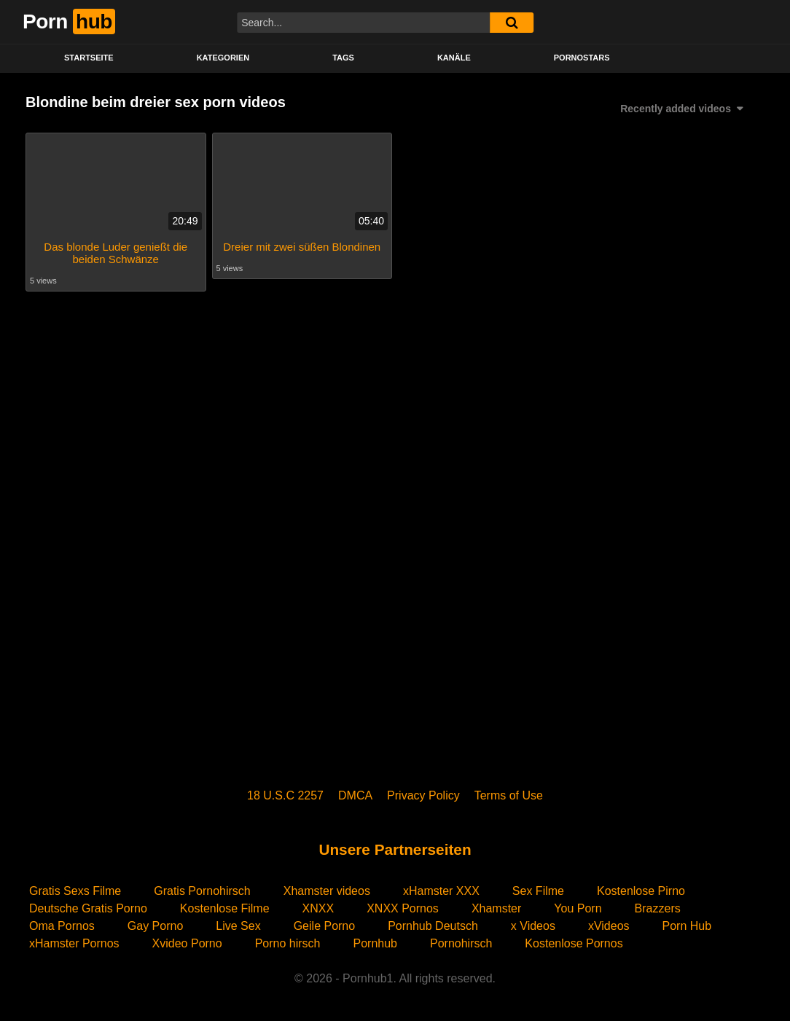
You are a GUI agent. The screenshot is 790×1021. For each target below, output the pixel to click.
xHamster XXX (441, 891)
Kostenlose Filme (225, 908)
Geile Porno (325, 926)
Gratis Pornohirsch (202, 891)
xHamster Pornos (74, 943)
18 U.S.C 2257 (285, 795)
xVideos (609, 926)
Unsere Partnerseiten (394, 849)
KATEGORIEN (223, 57)
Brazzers (658, 908)
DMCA (355, 795)
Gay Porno (155, 926)
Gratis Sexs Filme (75, 891)
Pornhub (375, 943)
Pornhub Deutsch (433, 926)
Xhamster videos (326, 891)
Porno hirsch (288, 943)
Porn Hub (687, 926)
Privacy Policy (423, 795)
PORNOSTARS (582, 57)
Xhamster (496, 908)
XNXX (318, 908)
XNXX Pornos (403, 908)
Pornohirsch (461, 943)
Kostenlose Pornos (573, 943)
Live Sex (238, 926)
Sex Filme (538, 891)
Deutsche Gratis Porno (88, 908)
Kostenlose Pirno (641, 891)
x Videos (533, 926)
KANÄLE (454, 57)
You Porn (577, 908)
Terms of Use (508, 795)
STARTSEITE (89, 57)
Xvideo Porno (187, 943)
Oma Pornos (62, 926)
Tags (343, 57)
